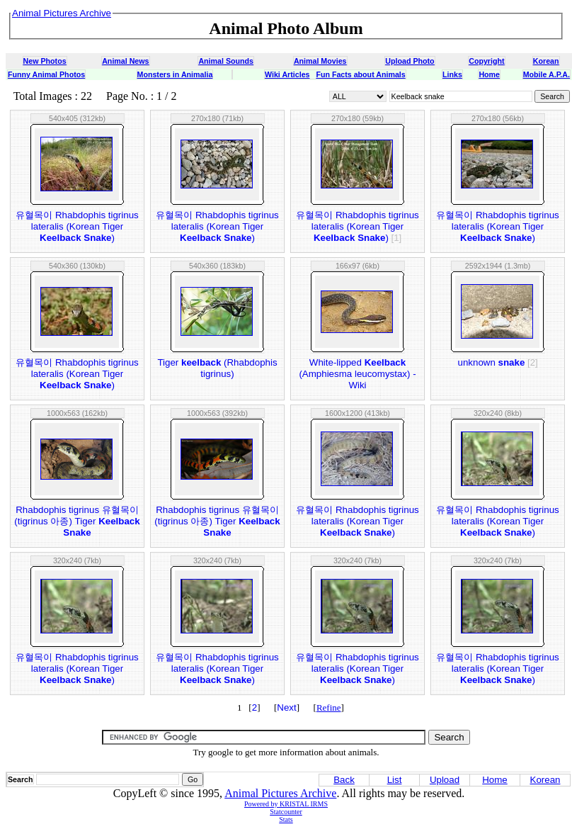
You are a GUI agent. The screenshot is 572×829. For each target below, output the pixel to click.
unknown (497, 362)
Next (286, 707)
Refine (328, 707)
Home (489, 74)
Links (452, 74)
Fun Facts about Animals (360, 74)
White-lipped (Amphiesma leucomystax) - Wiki (357, 373)
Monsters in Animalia (175, 74)
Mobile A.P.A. (546, 74)
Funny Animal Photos (46, 74)
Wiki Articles (287, 74)
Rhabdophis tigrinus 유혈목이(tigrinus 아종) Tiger (76, 521)
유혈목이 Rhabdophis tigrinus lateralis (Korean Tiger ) (77, 226)
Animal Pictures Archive (280, 793)
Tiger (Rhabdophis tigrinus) (217, 368)
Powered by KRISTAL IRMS (286, 804)
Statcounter (286, 812)
